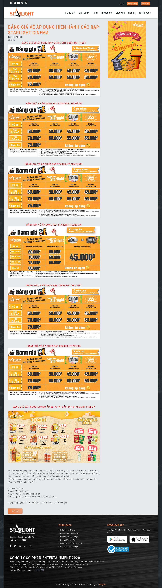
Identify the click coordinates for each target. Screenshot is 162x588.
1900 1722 (21, 540)
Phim (95, 13)
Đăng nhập (132, 4)
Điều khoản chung (67, 530)
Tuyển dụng (145, 13)
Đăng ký (146, 4)
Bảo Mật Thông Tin (67, 540)
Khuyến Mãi (107, 13)
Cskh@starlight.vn (26, 537)
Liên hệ (132, 13)
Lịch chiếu (84, 13)
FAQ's (121, 4)
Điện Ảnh (120, 13)
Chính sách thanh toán (69, 533)
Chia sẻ (11, 40)
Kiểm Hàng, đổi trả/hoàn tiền (71, 543)
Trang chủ (70, 13)
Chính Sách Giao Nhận (68, 537)
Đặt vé (15, 511)
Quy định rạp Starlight (68, 547)
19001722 (39, 570)
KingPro (102, 584)
